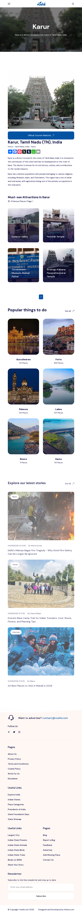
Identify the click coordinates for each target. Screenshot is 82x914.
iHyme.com (69, 909)
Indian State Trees (16, 855)
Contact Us (48, 860)
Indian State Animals (17, 845)
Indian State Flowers (17, 840)
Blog (45, 835)
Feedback (47, 845)
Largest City (14, 835)
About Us (12, 754)
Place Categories (16, 804)
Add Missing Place (51, 855)
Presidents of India (17, 809)
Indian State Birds (16, 850)
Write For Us (14, 773)
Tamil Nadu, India (22, 146)
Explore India (14, 794)
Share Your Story (16, 865)
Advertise (47, 850)
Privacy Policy (14, 759)
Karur (33, 146)
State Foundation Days (18, 814)
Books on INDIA (15, 860)
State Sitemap (14, 819)
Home (10, 146)
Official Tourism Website (41, 135)
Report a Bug (49, 840)
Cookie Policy (14, 769)
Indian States (14, 799)
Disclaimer (13, 778)
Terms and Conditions (18, 764)
